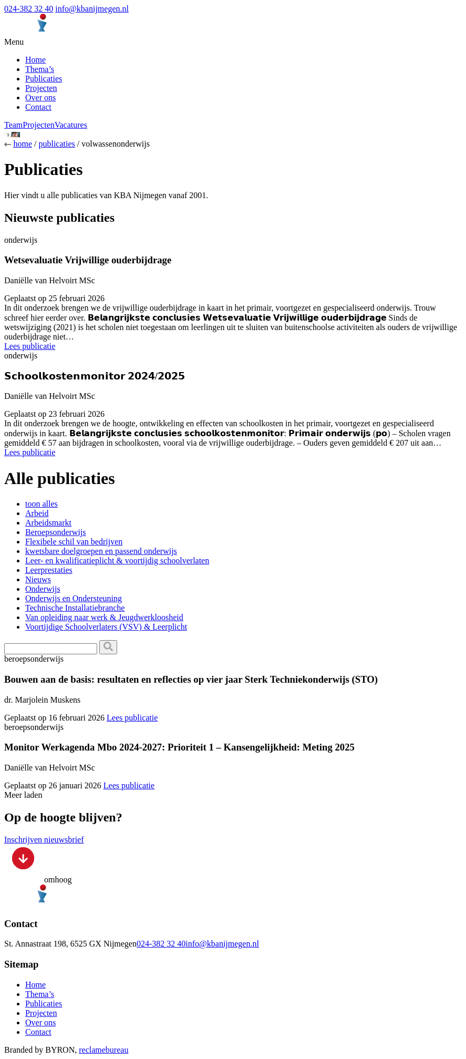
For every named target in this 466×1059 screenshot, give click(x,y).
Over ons (40, 97)
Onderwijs (42, 588)
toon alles (41, 503)
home (22, 143)
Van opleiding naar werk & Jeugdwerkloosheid (104, 617)
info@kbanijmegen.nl (92, 8)
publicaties (56, 143)
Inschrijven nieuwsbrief (44, 839)
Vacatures (71, 124)
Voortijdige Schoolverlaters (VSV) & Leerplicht (106, 626)
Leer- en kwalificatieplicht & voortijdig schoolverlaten (117, 560)
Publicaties (43, 78)
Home (35, 59)
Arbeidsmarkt (48, 522)
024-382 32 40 (28, 8)
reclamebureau (103, 1049)
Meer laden (23, 794)
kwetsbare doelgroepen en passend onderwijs (101, 551)
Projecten (41, 88)
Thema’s (39, 69)
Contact (38, 106)
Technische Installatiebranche (75, 607)
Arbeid (36, 513)
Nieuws (38, 579)
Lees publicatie (29, 346)
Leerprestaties (49, 570)
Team (13, 124)
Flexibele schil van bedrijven (73, 541)
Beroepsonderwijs (55, 532)
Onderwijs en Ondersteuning (73, 598)
